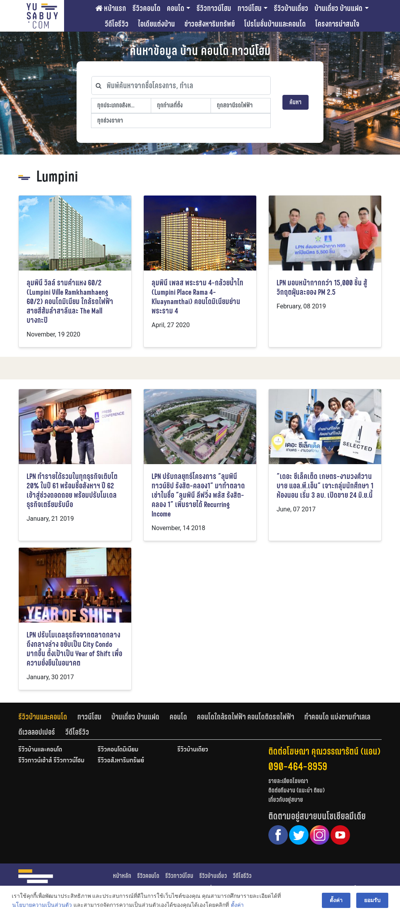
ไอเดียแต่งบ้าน (156, 23)
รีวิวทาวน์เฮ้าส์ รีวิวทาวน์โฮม (51, 761)
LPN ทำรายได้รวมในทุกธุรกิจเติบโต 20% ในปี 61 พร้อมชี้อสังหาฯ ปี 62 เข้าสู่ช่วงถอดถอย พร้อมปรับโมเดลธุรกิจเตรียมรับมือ (72, 490)
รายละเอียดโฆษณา (288, 780)
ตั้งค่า (237, 905)
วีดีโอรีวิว (117, 23)
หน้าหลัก (122, 875)
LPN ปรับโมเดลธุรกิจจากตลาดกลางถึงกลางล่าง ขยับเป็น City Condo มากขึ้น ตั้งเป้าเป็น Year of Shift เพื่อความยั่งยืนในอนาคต (74, 649)
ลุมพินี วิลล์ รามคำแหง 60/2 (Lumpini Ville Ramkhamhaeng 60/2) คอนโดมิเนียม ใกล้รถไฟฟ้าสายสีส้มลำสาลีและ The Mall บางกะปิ (70, 301)
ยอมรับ (372, 900)
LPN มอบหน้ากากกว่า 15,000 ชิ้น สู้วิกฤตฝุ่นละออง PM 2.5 (322, 287)
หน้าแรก (110, 8)
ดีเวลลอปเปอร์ (36, 731)
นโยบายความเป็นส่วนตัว (42, 905)
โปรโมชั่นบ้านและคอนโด (275, 23)
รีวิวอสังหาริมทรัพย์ (121, 761)
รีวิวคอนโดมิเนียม (118, 750)
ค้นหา (295, 102)
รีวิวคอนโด (146, 8)
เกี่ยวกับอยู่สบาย (285, 799)
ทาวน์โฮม (250, 8)
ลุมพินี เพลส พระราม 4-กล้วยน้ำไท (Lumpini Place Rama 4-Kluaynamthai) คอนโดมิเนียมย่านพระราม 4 (197, 297)
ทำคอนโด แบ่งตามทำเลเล (337, 716)
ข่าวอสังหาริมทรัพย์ (209, 23)
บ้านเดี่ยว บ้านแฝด (338, 8)
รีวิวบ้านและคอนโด (42, 716)
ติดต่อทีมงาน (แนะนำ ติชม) (296, 790)
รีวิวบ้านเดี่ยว (291, 8)
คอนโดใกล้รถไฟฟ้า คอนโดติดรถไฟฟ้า (245, 716)
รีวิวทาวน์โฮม (213, 8)
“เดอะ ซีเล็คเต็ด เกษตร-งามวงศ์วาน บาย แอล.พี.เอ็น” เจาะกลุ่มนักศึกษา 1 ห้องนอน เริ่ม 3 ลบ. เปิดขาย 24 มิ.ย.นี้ (325, 486)
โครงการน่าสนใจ (337, 23)
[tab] (47, 717)
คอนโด (175, 8)
